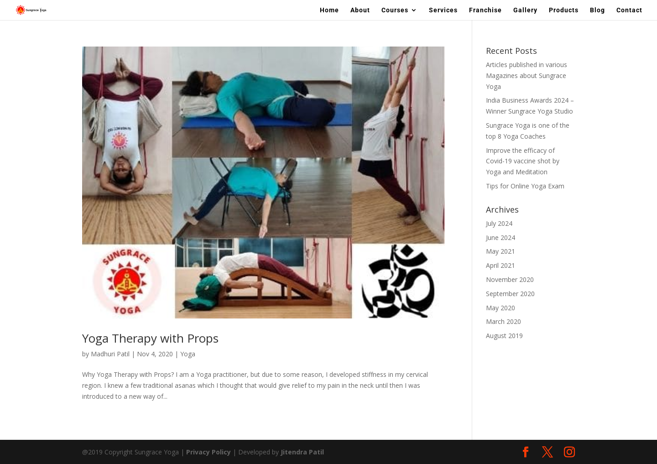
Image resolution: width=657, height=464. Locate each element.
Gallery (525, 10)
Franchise (485, 10)
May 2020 (500, 307)
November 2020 (510, 279)
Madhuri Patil (110, 353)
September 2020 (510, 293)
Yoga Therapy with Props (150, 338)
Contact (629, 10)
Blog (597, 10)
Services (443, 10)
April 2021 (500, 265)
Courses (394, 10)
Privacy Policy (208, 452)
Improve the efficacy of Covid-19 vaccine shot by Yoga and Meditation (522, 161)
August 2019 (504, 335)
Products (564, 10)
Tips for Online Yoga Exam (525, 186)
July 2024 (499, 223)
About (360, 10)
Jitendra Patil (302, 452)
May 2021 (500, 251)
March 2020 (503, 321)
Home (329, 10)
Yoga (187, 353)
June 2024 (500, 237)
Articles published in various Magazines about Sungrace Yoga (526, 75)
